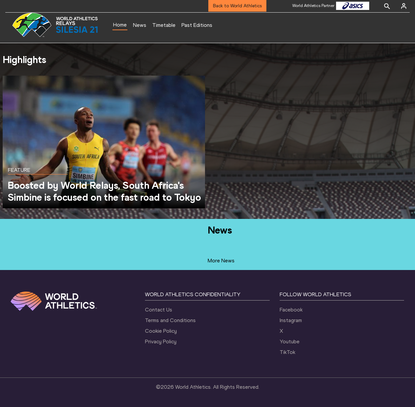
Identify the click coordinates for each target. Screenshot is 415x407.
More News (221, 260)
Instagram (291, 320)
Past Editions (196, 25)
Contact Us (158, 309)
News (139, 25)
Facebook (291, 309)
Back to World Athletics (237, 6)
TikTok (287, 352)
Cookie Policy (161, 331)
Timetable (163, 25)
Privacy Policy (160, 341)
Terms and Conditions (170, 320)
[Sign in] (404, 6)
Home (120, 25)
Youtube (290, 341)
